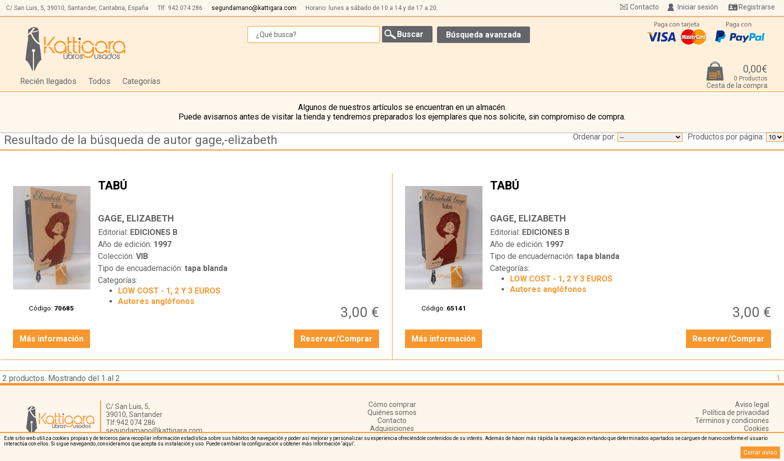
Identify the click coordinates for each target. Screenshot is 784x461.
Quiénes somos (392, 412)
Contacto (644, 7)
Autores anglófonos (156, 301)
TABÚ (240, 193)
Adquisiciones (392, 428)
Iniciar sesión (698, 7)
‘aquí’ (348, 443)
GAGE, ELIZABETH (136, 218)
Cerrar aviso (760, 452)
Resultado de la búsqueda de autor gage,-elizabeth (141, 140)
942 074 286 (185, 8)
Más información (52, 339)
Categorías (141, 81)
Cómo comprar (392, 404)
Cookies (756, 428)
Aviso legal (752, 404)
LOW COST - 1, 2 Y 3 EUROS (169, 291)
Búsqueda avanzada (483, 35)
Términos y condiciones (732, 420)
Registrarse (756, 7)
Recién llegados (48, 81)
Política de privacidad (735, 412)
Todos (99, 81)
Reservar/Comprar (336, 339)
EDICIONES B (154, 232)
